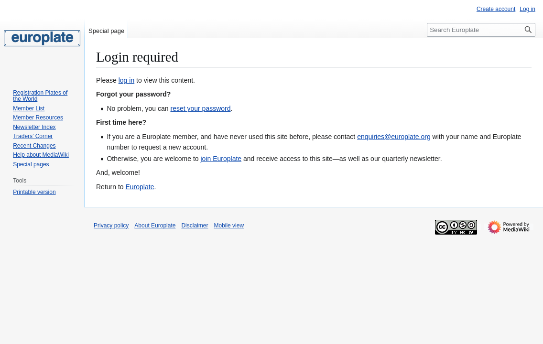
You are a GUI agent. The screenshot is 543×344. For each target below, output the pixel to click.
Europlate (139, 187)
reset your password (200, 108)
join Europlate (220, 158)
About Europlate (154, 225)
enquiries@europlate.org (394, 136)
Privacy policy (111, 225)
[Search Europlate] (481, 30)
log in (126, 80)
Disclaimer (194, 225)
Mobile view (229, 225)
